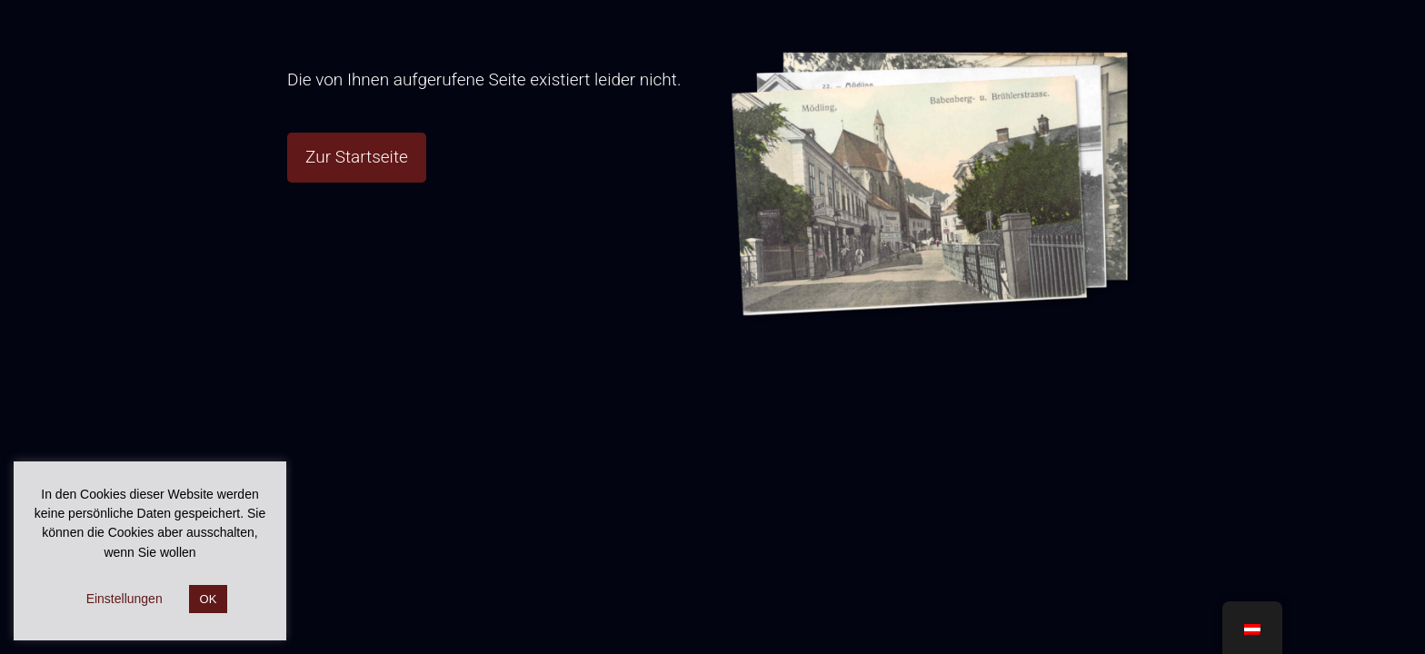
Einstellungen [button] (124, 598)
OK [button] (208, 599)
